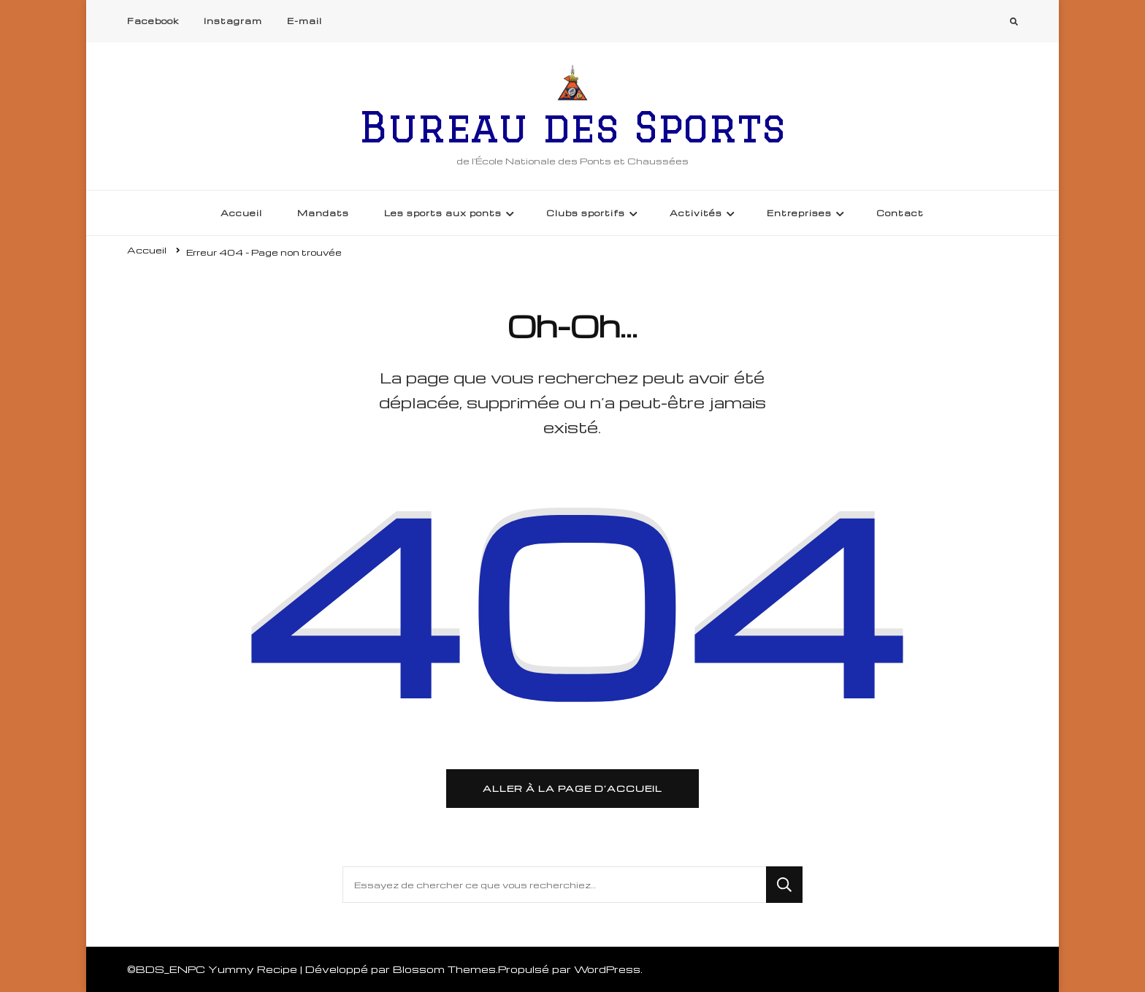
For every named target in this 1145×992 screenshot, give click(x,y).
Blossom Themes (444, 969)
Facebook (153, 20)
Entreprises (799, 212)
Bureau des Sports (572, 127)
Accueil (241, 212)
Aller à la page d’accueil (572, 788)
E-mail (304, 20)
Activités (696, 212)
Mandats (323, 212)
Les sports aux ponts (443, 212)
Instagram (233, 20)
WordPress (607, 969)
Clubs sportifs (585, 212)
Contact (900, 212)
